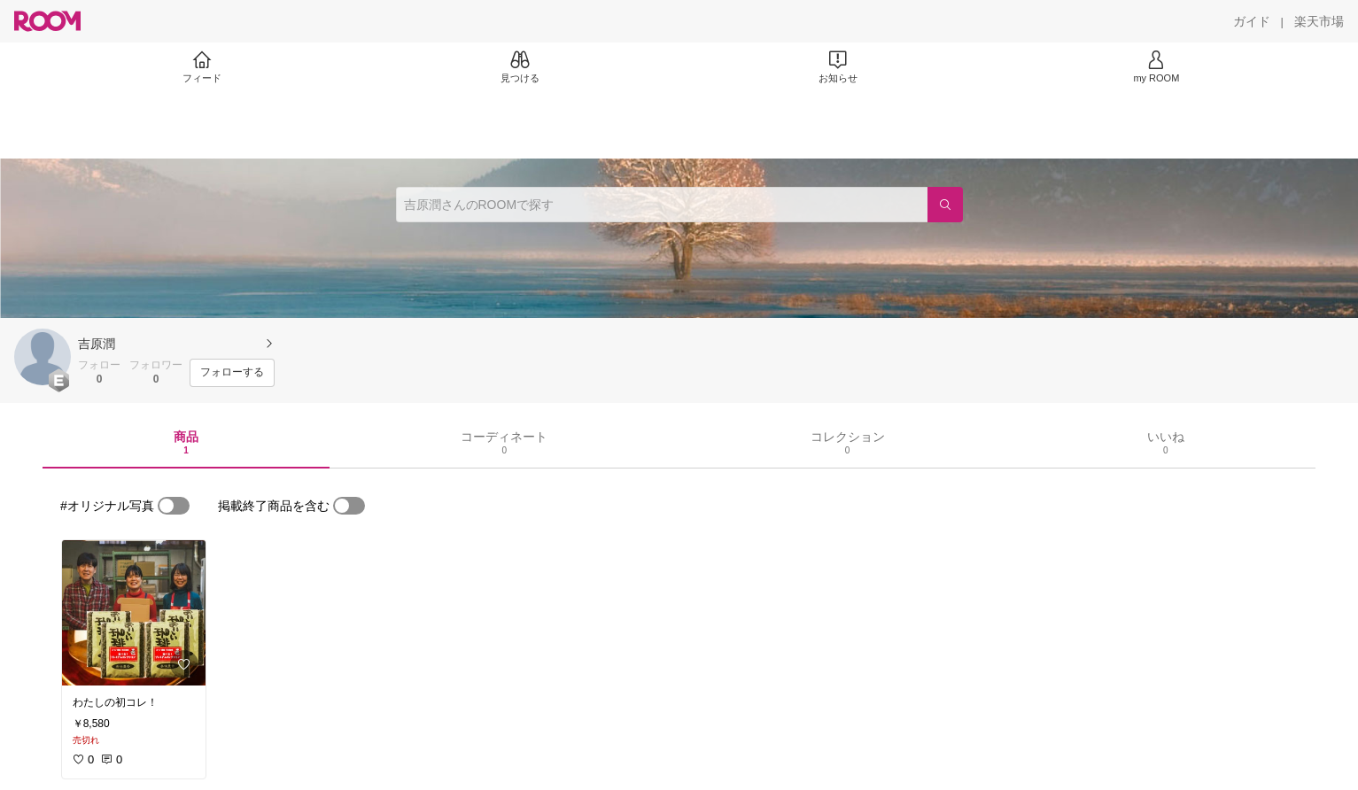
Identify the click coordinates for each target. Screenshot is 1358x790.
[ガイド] (1251, 21)
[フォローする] (232, 373)
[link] (134, 612)
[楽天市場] (1319, 21)
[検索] (945, 204)
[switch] (174, 506)
